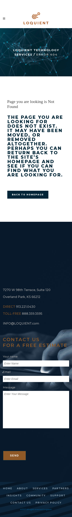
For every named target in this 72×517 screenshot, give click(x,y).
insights (14, 495)
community (36, 495)
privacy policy (49, 502)
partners (60, 488)
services (40, 488)
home (7, 488)
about (22, 488)
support (57, 495)
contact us (20, 502)
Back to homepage (28, 194)
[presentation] (32, 443)
